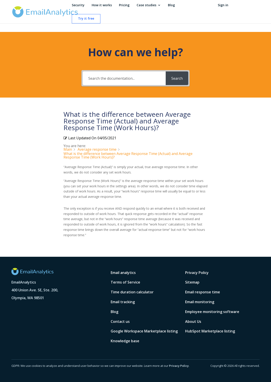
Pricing (124, 5)
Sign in (223, 5)
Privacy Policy (197, 272)
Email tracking (123, 301)
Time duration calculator (132, 292)
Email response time (202, 292)
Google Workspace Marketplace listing (144, 331)
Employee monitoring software (212, 311)
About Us (193, 321)
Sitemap (192, 282)
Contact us (120, 321)
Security (78, 5)
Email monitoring (199, 301)
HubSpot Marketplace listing (210, 331)
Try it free (86, 19)
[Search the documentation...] (124, 78)
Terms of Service (125, 282)
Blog (171, 5)
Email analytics (123, 272)
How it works (102, 5)
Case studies (146, 5)
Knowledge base (125, 340)
